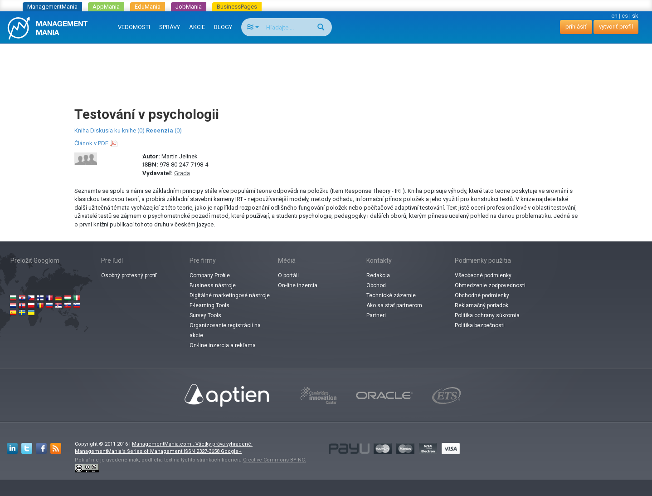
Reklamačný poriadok (481, 305)
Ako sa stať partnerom (394, 305)
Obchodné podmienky (482, 295)
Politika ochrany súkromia (487, 315)
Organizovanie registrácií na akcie (225, 330)
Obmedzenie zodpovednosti (490, 285)
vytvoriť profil (616, 26)
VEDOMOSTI (134, 27)
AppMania (106, 6)
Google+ (231, 451)
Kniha (81, 130)
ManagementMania (52, 6)
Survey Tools (205, 315)
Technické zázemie (391, 295)
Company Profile (210, 275)
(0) (164, 130)
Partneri (376, 315)
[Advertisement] (326, 66)
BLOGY (223, 27)
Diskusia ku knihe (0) (117, 130)
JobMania (188, 6)
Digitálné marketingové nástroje (230, 295)
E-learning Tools (209, 305)
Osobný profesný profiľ (129, 275)
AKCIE (197, 27)
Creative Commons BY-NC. (274, 460)
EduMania (148, 6)
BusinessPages (237, 6)
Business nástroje (213, 285)
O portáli (288, 275)
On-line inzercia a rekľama (223, 345)
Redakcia (378, 275)
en (614, 15)
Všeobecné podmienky (483, 275)
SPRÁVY (169, 27)
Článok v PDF (91, 143)
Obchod (376, 285)
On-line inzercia (297, 285)
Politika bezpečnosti (480, 325)
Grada (182, 173)
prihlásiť (576, 26)
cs (625, 15)
